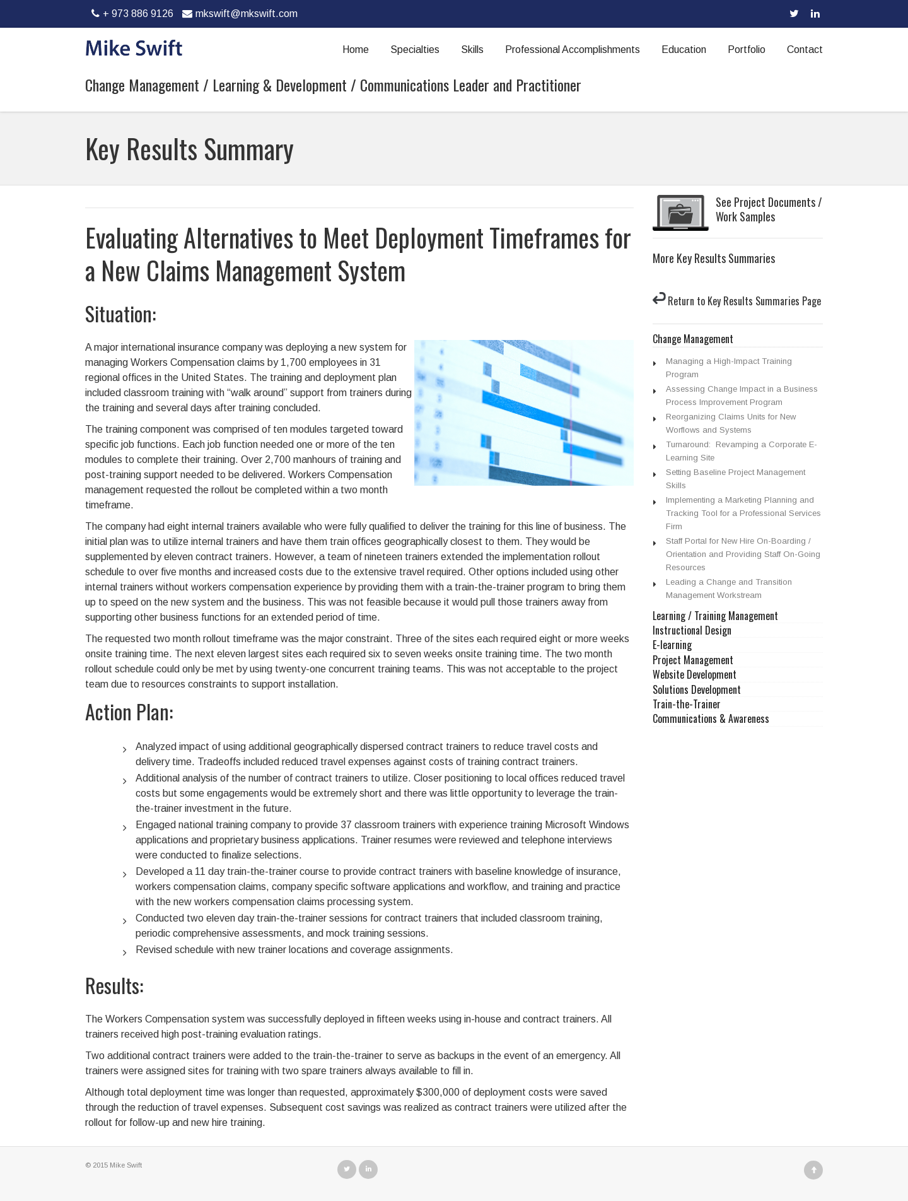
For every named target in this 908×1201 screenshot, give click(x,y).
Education (683, 49)
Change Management (693, 339)
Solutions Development (697, 690)
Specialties (414, 49)
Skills (472, 49)
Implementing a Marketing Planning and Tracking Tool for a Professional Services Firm (743, 513)
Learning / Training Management (715, 616)
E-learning (672, 645)
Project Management (693, 660)
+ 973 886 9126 (130, 13)
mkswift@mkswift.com (238, 13)
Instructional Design (692, 630)
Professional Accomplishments (572, 49)
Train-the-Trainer (687, 704)
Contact (805, 49)
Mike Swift (126, 1165)
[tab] (738, 339)
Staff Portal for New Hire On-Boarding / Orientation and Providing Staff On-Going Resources (743, 554)
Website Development (694, 674)
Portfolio (746, 49)
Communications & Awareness (711, 719)
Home (355, 49)
